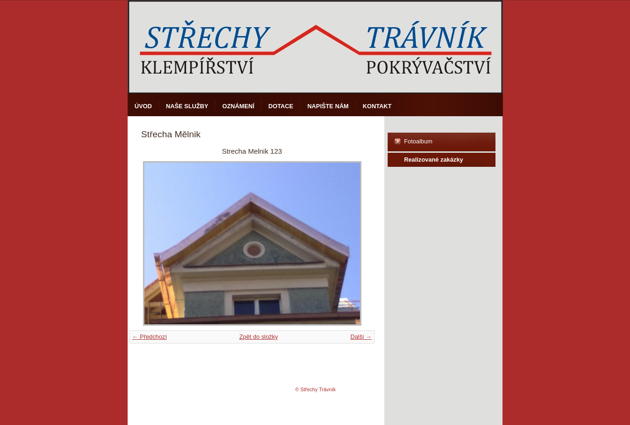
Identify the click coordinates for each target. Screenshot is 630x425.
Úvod (143, 106)
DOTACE (281, 106)
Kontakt (377, 106)
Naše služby (187, 106)
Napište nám (328, 106)
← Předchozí (149, 336)
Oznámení (238, 106)
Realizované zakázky (433, 159)
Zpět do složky (258, 336)
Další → (361, 336)
